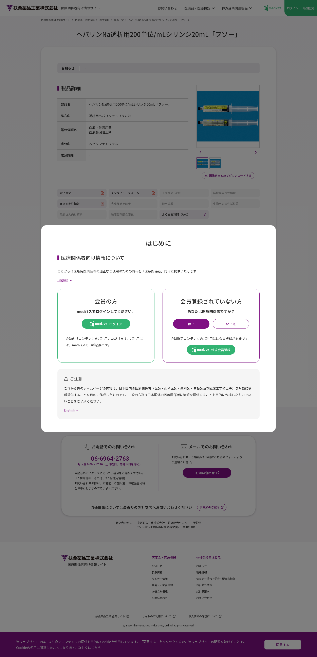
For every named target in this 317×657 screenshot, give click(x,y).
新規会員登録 (211, 350)
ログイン (106, 324)
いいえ (231, 323)
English (62, 279)
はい (191, 323)
